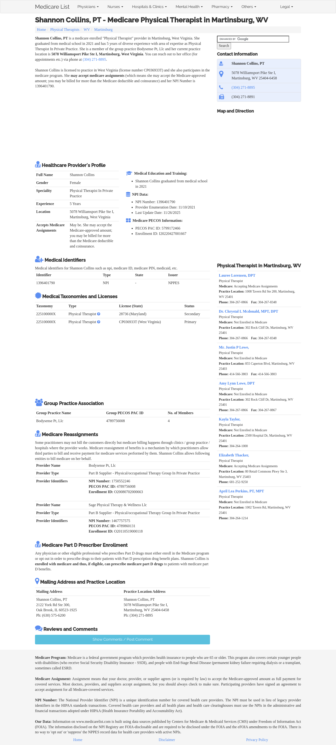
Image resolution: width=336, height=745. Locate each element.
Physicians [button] (88, 6)
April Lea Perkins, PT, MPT (241, 491)
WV (87, 30)
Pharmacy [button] (222, 6)
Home (41, 30)
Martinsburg (103, 30)
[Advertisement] (120, 124)
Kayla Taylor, (229, 419)
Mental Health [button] (189, 6)
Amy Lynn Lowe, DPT (237, 383)
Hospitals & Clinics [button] (149, 6)
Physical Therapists (65, 30)
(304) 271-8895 (94, 59)
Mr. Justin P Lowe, (234, 347)
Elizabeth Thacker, (234, 455)
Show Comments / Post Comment (123, 639)
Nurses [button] (115, 6)
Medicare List (52, 5)
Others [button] (249, 6)
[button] (98, 314)
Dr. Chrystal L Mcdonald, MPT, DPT (248, 311)
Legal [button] (286, 6)
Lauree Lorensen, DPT (237, 275)
